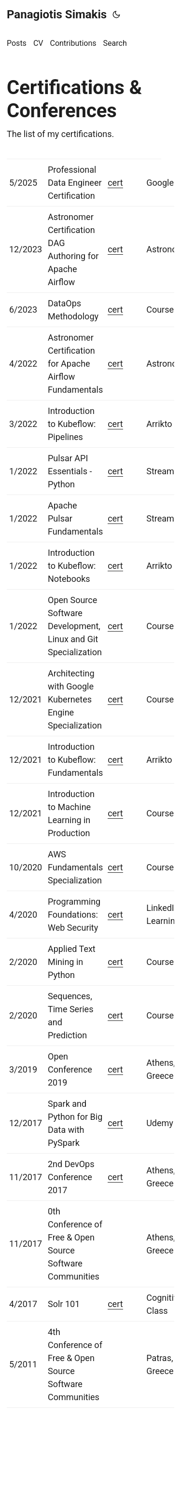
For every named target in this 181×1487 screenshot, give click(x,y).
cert (115, 183)
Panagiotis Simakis (57, 14)
